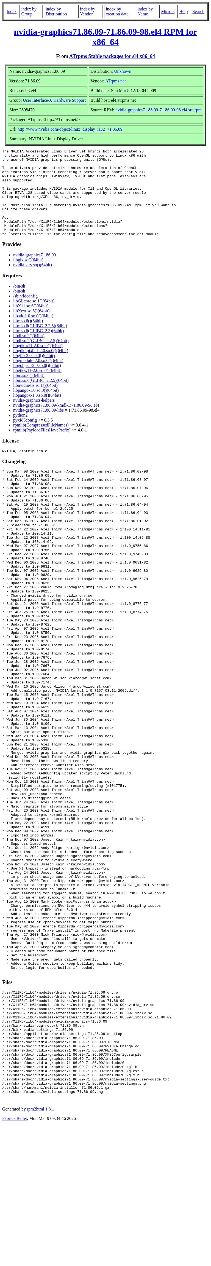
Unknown (122, 71)
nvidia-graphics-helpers (34, 417)
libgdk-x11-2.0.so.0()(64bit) (37, 363)
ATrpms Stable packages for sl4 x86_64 (112, 56)
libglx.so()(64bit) (28, 277)
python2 (20, 432)
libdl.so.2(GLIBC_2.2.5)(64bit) (41, 358)
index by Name (145, 11)
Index (11, 11)
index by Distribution (56, 11)
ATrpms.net (115, 81)
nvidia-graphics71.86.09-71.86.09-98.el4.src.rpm (158, 110)
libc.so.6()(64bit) (28, 338)
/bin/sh (19, 303)
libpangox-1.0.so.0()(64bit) (37, 412)
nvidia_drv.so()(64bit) (32, 282)
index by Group (29, 11)
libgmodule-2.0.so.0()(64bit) (38, 377)
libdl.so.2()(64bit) (29, 353)
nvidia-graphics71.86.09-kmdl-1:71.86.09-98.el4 (56, 422)
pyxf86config (25, 437)
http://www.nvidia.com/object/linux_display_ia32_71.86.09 (70, 129)
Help (183, 11)
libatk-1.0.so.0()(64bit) (33, 333)
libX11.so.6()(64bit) (30, 323)
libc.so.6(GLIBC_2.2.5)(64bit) (40, 343)
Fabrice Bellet (14, 1259)
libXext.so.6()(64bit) (31, 328)
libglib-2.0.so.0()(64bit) (34, 373)
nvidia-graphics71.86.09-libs (38, 427)
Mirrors (167, 11)
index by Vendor (87, 11)
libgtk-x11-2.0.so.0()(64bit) (37, 387)
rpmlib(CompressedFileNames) (41, 442)
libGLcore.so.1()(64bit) (33, 318)
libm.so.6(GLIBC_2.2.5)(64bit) (41, 397)
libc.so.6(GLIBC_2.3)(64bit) (38, 348)
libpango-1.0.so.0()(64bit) (36, 407)
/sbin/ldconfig (25, 313)
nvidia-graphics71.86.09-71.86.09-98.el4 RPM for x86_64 (105, 37)
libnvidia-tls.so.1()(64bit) (35, 402)
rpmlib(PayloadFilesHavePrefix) (42, 447)
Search (198, 11)
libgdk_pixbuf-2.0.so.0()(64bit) (40, 368)
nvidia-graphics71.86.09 (34, 272)
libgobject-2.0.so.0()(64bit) (37, 382)
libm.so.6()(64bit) (29, 392)
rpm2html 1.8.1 (40, 1249)
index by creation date (117, 11)
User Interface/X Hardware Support (54, 100)
